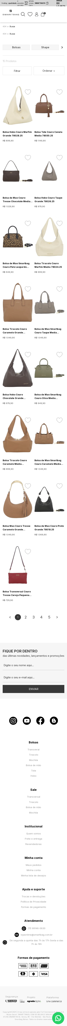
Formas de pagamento (33, 907)
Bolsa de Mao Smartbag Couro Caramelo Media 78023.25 (47, 462)
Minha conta (34, 870)
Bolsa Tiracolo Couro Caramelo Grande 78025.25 (15, 331)
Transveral (33, 749)
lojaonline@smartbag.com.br (33, 935)
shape (45, 47)
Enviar (33, 689)
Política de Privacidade (33, 901)
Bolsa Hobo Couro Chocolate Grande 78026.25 (13, 396)
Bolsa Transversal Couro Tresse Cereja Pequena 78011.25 (17, 593)
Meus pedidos (33, 865)
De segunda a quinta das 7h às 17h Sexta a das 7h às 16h (33, 942)
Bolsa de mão (33, 765)
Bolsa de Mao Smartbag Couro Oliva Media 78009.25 (47, 396)
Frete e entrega (33, 838)
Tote (33, 770)
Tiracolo (33, 754)
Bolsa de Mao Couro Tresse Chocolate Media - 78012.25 (17, 199)
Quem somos (33, 833)
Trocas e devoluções (33, 896)
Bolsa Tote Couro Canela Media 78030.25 (48, 134)
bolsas (16, 47)
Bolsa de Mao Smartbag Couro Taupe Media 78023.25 (47, 331)
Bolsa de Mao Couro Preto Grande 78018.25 (49, 528)
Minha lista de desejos (33, 875)
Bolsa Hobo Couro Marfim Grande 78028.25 (17, 134)
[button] (62, 47)
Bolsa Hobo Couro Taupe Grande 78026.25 (48, 199)
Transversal (33, 796)
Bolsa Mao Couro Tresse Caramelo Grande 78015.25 (16, 528)
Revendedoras (33, 844)
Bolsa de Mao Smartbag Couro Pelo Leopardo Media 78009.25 (16, 265)
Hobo (33, 775)
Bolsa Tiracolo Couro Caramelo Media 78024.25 (15, 462)
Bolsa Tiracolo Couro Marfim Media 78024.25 (48, 265)
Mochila (33, 760)
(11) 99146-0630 (33, 928)
